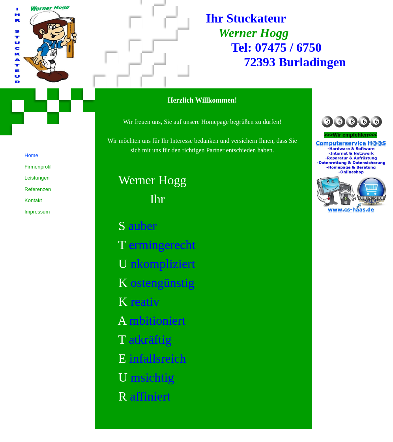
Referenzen (37, 189)
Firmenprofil (38, 167)
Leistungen (37, 178)
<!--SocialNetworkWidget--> (351, 107)
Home (31, 155)
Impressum (37, 212)
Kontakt (33, 200)
